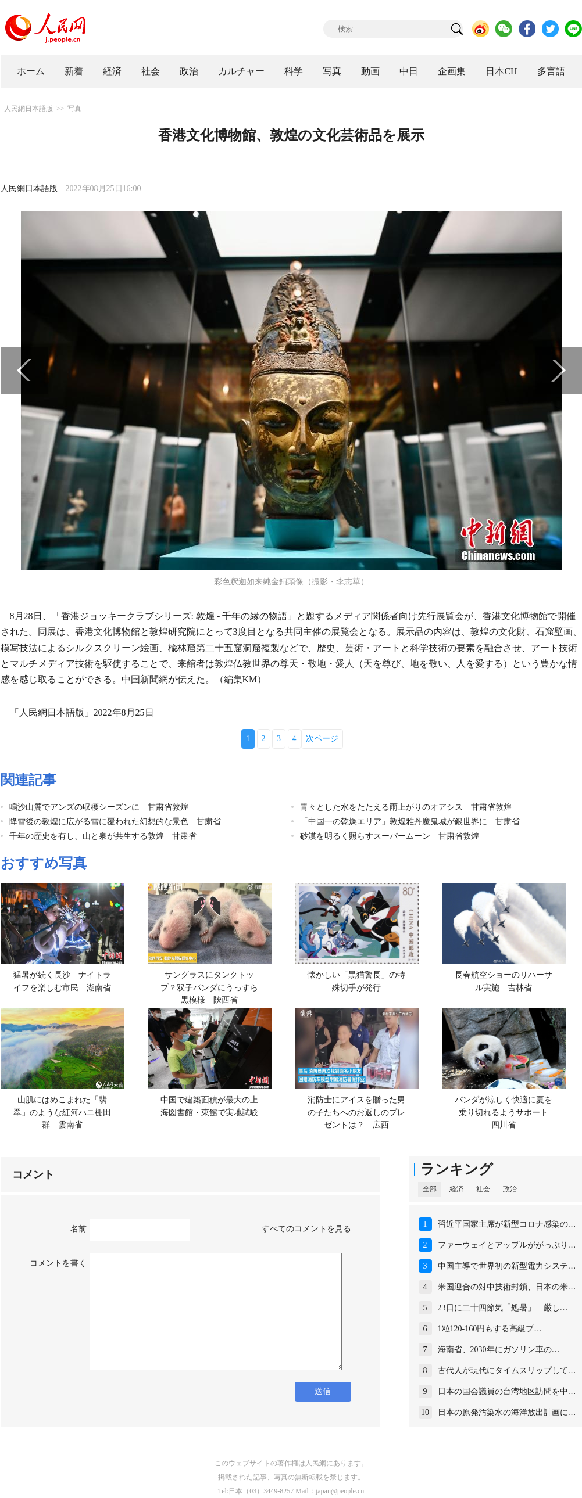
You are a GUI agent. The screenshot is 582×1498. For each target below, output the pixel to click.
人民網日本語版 (28, 109)
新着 (74, 71)
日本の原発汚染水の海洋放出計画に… (507, 1412)
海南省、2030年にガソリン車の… (499, 1349)
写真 (332, 71)
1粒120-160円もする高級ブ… (490, 1328)
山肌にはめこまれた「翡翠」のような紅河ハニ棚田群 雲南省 (62, 1112)
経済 (112, 71)
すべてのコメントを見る (306, 1228)
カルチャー (241, 71)
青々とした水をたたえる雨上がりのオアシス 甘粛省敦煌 (406, 807)
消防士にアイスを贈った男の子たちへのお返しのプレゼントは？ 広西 (356, 1112)
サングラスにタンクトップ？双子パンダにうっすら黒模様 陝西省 (209, 987)
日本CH (501, 71)
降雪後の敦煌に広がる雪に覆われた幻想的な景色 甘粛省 (115, 821)
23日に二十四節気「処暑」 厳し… (503, 1307)
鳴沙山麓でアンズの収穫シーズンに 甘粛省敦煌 (98, 807)
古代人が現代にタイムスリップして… (507, 1370)
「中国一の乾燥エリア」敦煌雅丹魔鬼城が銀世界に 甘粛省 (410, 821)
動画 (370, 71)
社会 (150, 71)
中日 (408, 71)
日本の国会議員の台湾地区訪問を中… (507, 1391)
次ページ (322, 738)
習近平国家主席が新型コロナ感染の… (507, 1224)
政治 (189, 71)
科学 (293, 71)
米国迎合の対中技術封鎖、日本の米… (507, 1287)
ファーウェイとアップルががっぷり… (507, 1245)
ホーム (31, 71)
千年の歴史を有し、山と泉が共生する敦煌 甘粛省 (103, 836)
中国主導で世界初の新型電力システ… (507, 1266)
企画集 (452, 71)
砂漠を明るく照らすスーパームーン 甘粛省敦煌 (389, 836)
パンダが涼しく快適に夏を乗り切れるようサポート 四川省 (505, 1112)
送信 (323, 1391)
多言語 (551, 71)
